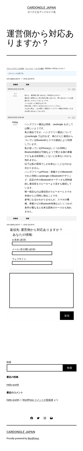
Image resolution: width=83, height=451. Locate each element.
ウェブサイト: (19, 259)
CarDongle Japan (41, 7)
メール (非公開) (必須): (24, 249)
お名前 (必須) (19, 239)
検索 (9, 362)
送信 (66, 315)
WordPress (33, 438)
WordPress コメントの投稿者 (37, 400)
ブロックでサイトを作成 (15, 68)
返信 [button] (69, 89)
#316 (73, 89)
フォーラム (29, 68)
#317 (73, 117)
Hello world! (13, 384)
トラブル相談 (39, 68)
